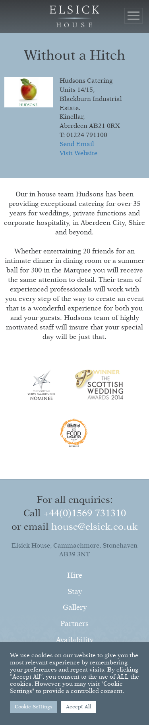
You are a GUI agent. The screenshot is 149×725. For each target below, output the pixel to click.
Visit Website (78, 153)
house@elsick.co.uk (94, 527)
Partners (74, 624)
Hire (74, 575)
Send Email (77, 144)
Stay (75, 592)
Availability (74, 640)
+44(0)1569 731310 (84, 513)
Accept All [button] (78, 707)
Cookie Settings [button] (33, 707)
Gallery (75, 607)
